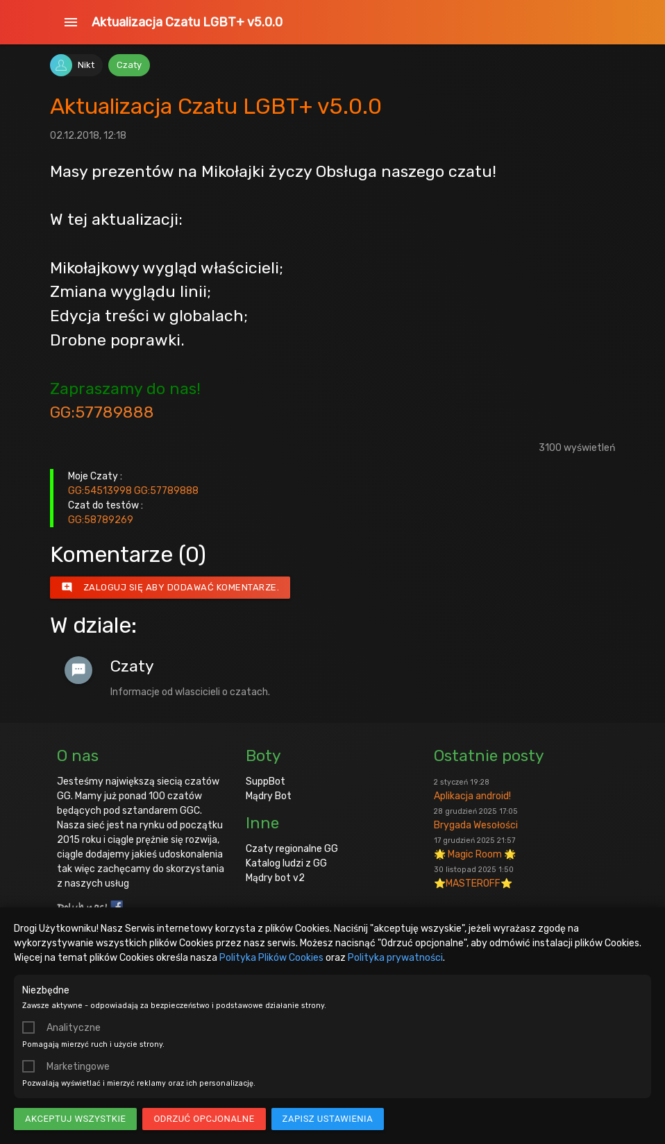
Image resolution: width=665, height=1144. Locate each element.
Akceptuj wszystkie (75, 1118)
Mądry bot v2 (275, 878)
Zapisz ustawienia (328, 1118)
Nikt (86, 65)
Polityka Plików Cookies (271, 958)
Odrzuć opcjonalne (203, 1118)
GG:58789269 (100, 520)
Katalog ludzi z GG (286, 863)
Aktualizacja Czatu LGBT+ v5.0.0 (187, 22)
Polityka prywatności (395, 958)
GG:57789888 (102, 412)
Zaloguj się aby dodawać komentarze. (170, 588)
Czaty (129, 65)
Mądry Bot (269, 796)
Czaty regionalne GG (292, 849)
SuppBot (265, 781)
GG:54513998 (100, 491)
